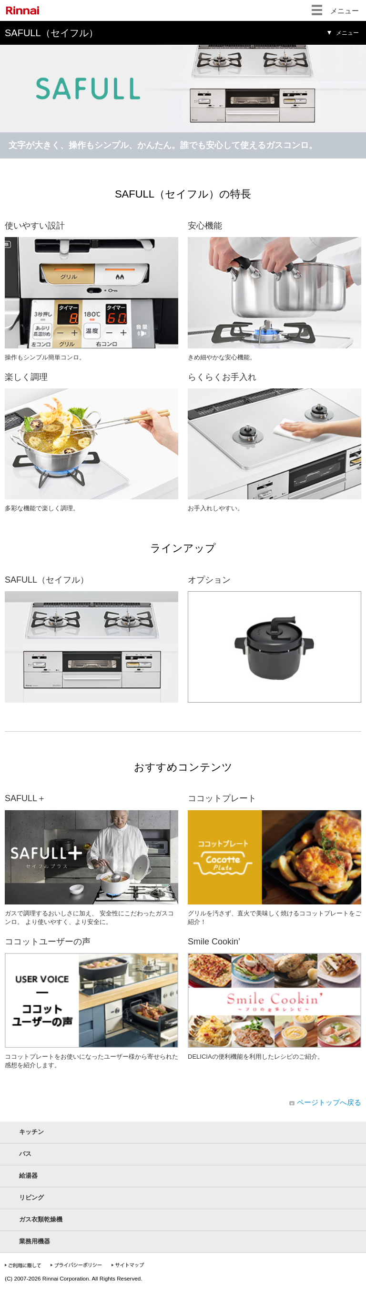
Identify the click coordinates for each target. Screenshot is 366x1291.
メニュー (344, 11)
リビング (31, 1197)
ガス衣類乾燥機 (40, 1219)
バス (25, 1153)
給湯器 (28, 1175)
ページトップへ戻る (329, 1102)
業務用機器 (34, 1241)
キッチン (31, 1131)
